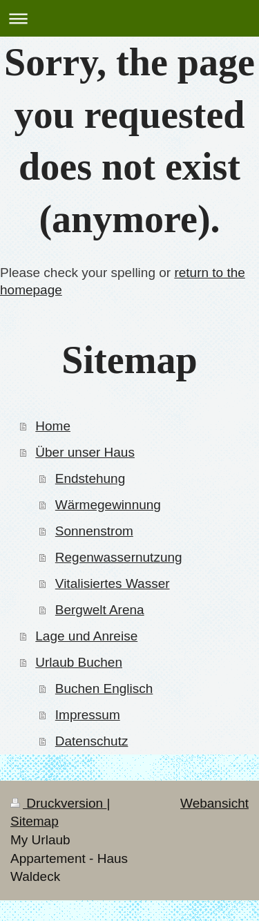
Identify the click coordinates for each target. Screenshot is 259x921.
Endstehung (90, 478)
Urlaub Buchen (78, 662)
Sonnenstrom (94, 531)
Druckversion (58, 803)
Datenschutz (91, 741)
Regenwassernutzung (118, 557)
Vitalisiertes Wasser (112, 583)
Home (52, 426)
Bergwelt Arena (99, 609)
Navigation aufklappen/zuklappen (129, 18)
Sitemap (34, 821)
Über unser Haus (85, 452)
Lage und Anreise (86, 636)
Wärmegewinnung (108, 504)
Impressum (87, 715)
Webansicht (214, 803)
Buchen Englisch (104, 688)
